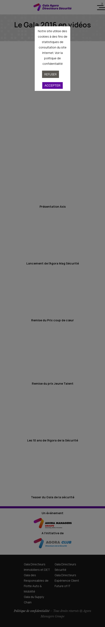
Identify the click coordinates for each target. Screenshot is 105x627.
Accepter (52, 85)
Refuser (50, 74)
